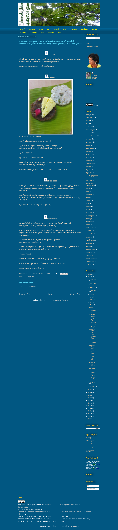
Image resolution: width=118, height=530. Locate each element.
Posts (89, 486)
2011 (89, 411)
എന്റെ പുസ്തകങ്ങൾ (92, 175)
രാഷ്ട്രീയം (89, 194)
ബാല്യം (51, 32)
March (92, 305)
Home (50, 294)
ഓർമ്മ (41, 29)
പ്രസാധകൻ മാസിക (92, 364)
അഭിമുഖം (89, 221)
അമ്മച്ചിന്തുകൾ (91, 130)
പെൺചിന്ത (84, 29)
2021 (89, 274)
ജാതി (42, 32)
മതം (59, 32)
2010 (89, 413)
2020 (89, 276)
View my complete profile (94, 77)
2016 (89, 398)
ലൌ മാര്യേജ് (90, 258)
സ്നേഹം (94, 29)
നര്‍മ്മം (88, 209)
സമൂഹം (88, 166)
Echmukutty (23, 507)
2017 (89, 395)
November (93, 283)
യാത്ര (65, 29)
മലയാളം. (89, 437)
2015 (89, 400)
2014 (89, 403)
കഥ (48, 29)
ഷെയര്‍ (88, 151)
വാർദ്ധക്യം (90, 228)
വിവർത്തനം (90, 261)
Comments (91, 488)
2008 (89, 419)
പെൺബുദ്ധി (90, 240)
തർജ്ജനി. (89, 444)
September (93, 290)
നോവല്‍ (56, 29)
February (92, 382)
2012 (89, 408)
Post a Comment (28, 287)
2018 (89, 392)
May (91, 302)
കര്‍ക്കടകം (89, 237)
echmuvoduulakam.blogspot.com (59, 505)
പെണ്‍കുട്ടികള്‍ (90, 215)
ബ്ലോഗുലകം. (90, 441)
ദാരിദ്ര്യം (89, 231)
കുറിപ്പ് (22, 29)
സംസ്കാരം (33, 32)
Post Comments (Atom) (57, 300)
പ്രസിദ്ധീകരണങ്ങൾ (92, 46)
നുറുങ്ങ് (30, 277)
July (91, 297)
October (92, 287)
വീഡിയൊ (89, 163)
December (93, 279)
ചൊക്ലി (88, 133)
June (91, 299)
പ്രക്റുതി (89, 243)
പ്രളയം (88, 246)
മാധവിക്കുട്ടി (89, 252)
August (92, 294)
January (92, 386)
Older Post (76, 294)
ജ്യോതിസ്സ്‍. (90, 447)
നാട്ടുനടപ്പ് (89, 212)
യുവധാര (92, 368)
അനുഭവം (31, 29)
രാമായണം (89, 255)
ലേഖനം (74, 29)
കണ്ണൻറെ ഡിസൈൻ (92, 320)
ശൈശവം (89, 264)
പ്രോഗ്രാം (89, 148)
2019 (89, 390)
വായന (88, 225)
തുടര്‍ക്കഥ (23, 32)
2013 (89, 405)
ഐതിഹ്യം (90, 234)
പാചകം (88, 154)
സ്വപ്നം (88, 206)
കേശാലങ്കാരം (90, 249)
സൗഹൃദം (89, 218)
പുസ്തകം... (89, 142)
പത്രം (88, 197)
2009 (89, 416)
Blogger (74, 526)
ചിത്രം (88, 126)
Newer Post (25, 294)
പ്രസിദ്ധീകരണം (91, 136)
